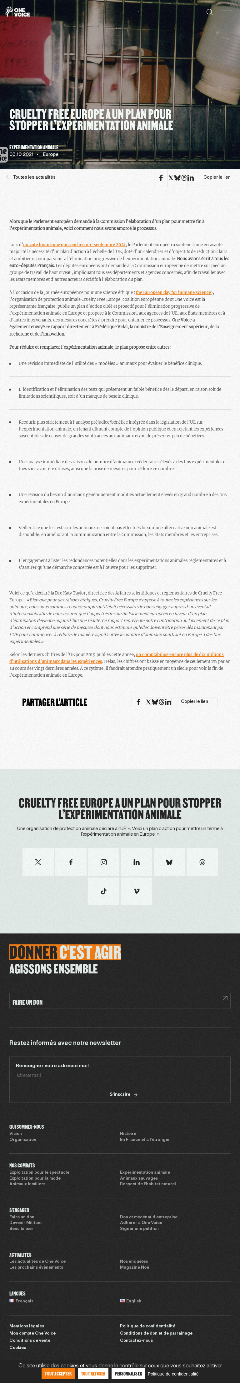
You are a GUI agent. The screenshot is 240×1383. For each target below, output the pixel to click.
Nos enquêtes (134, 1262)
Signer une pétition (139, 1229)
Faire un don (21, 1217)
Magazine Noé (134, 1268)
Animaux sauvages (139, 1179)
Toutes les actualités (31, 177)
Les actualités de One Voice (37, 1262)
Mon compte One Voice (32, 1334)
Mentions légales (26, 1326)
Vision (15, 1134)
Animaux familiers (27, 1184)
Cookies (17, 1348)
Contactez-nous (136, 1341)
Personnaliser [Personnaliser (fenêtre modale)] (128, 1373)
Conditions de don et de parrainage (156, 1334)
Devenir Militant (25, 1223)
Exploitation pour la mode (35, 1179)
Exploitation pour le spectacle (39, 1173)
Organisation (22, 1140)
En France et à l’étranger (145, 1140)
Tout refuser (93, 1373)
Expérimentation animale (145, 1173)
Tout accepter (58, 1373)
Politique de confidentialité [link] (173, 1373)
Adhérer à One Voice (141, 1223)
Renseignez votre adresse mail (52, 1066)
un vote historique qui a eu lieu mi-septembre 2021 (74, 244)
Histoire (128, 1134)
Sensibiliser (21, 1229)
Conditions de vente (29, 1341)
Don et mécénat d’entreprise (149, 1217)
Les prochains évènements (36, 1268)
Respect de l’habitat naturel (148, 1184)
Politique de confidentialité (147, 1326)
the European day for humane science (173, 292)
